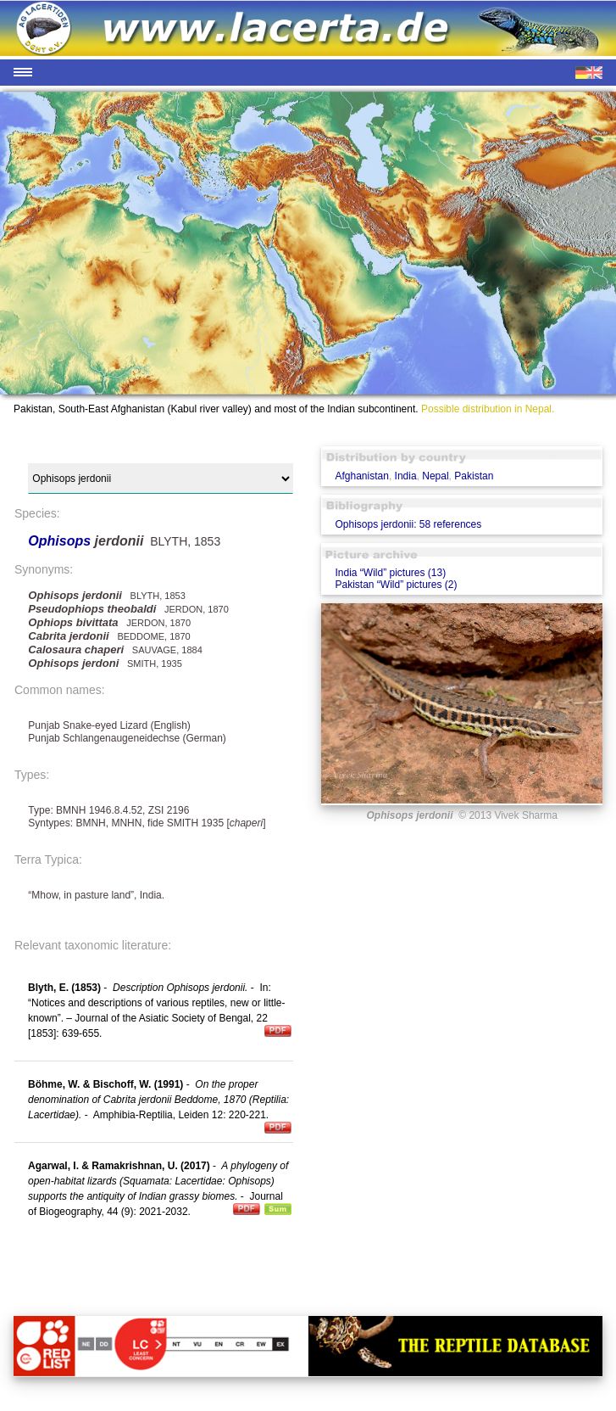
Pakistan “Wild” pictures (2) (396, 585)
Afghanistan (361, 476)
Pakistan (473, 476)
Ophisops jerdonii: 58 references (408, 524)
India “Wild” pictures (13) (390, 573)
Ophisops (61, 541)
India (406, 476)
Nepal (435, 476)
